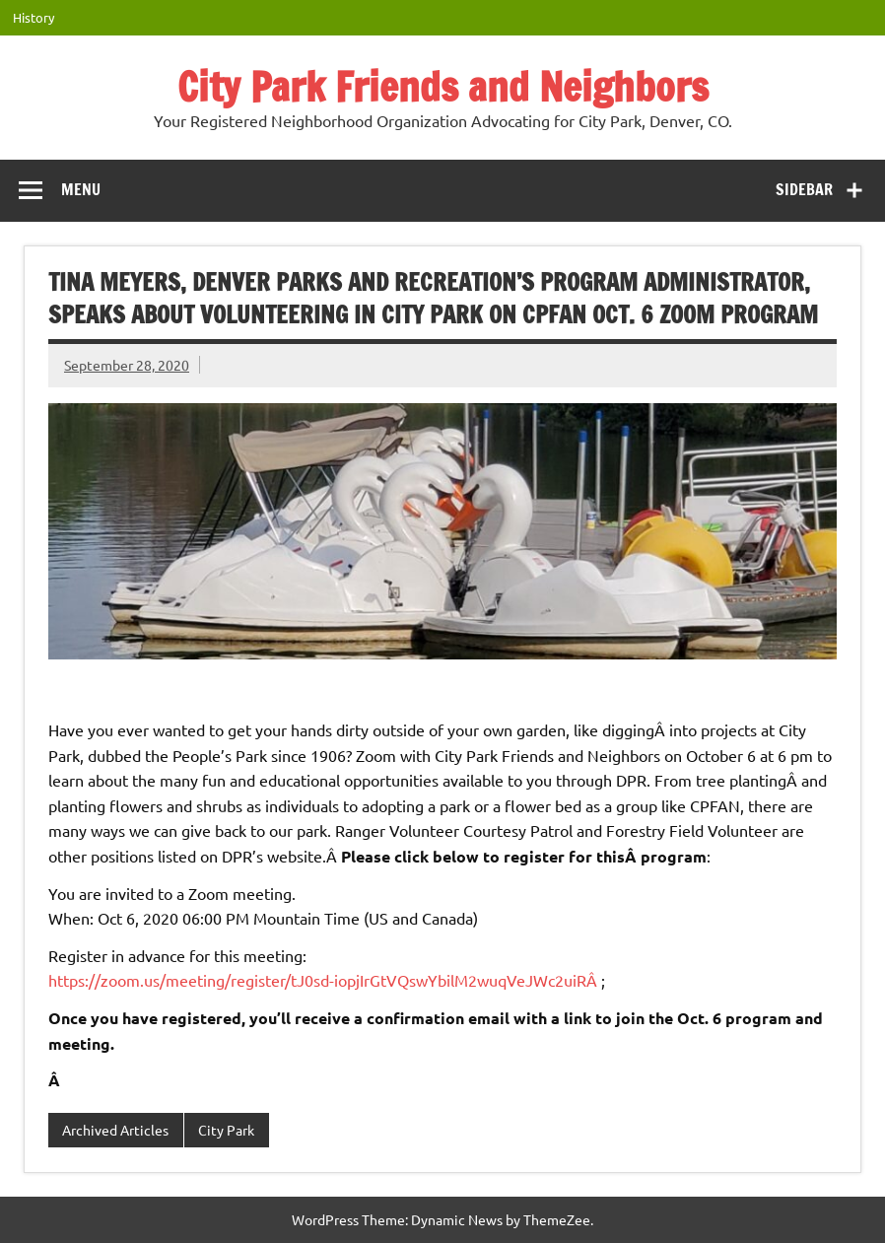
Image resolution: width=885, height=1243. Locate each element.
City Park (226, 1130)
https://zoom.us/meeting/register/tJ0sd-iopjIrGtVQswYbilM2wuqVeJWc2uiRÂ (324, 980)
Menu (81, 189)
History (33, 17)
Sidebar (804, 189)
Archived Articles (115, 1130)
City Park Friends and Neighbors (443, 86)
